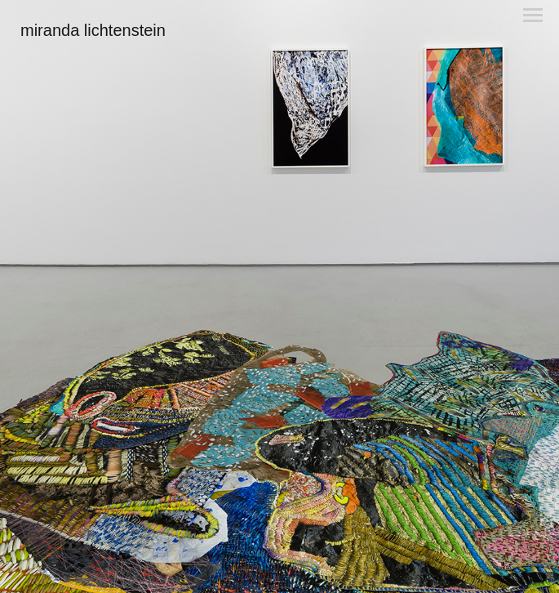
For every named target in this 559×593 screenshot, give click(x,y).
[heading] (93, 32)
